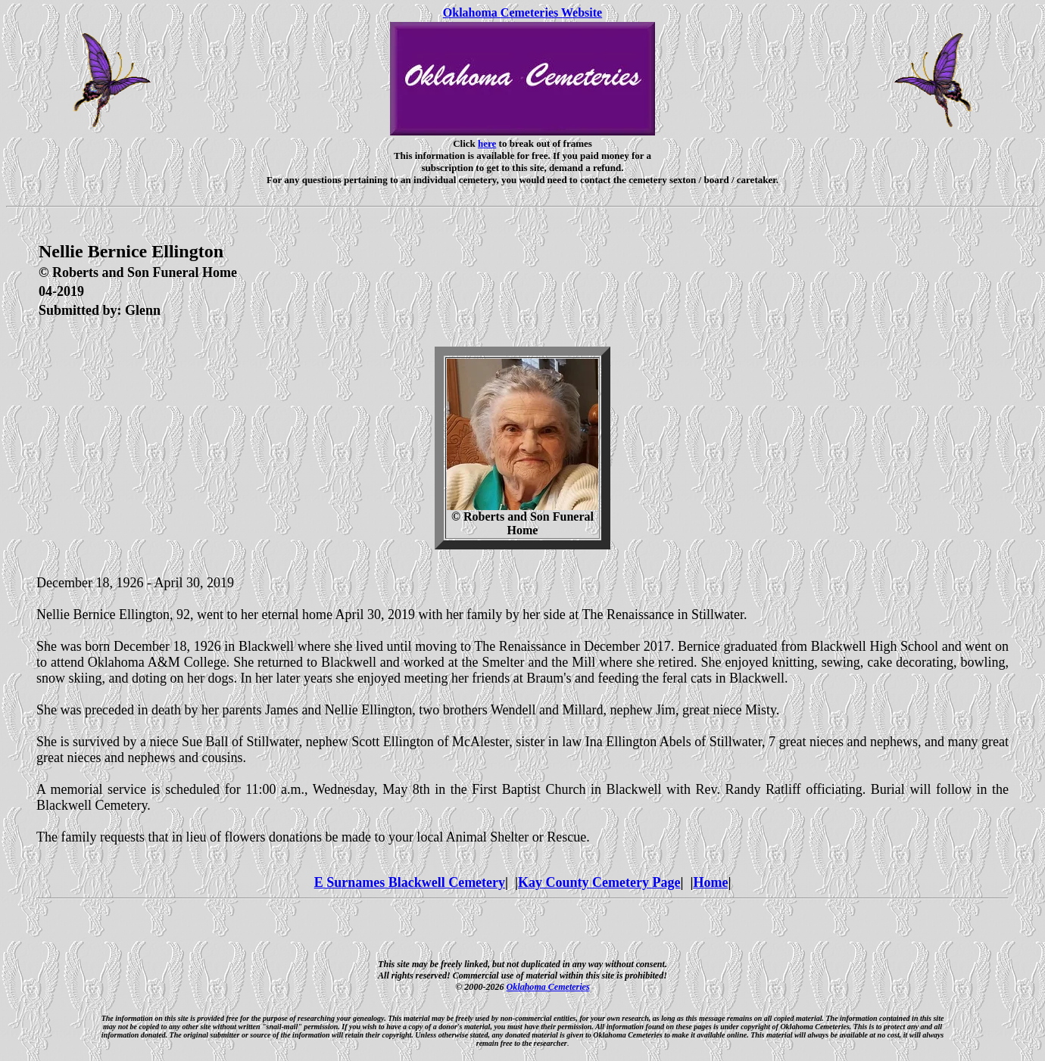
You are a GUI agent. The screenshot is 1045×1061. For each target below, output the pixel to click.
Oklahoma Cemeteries (548, 987)
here (487, 143)
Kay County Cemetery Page (599, 882)
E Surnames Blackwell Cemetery (409, 882)
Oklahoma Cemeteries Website (522, 12)
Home (710, 882)
